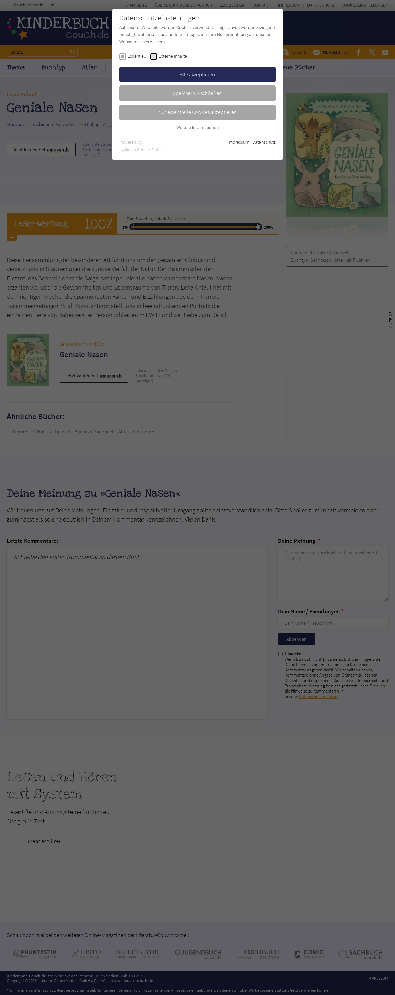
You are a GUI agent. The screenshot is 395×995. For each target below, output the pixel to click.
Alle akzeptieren (197, 74)
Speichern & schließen (197, 93)
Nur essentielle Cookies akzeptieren (197, 112)
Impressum (238, 142)
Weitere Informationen (197, 127)
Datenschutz (264, 142)
